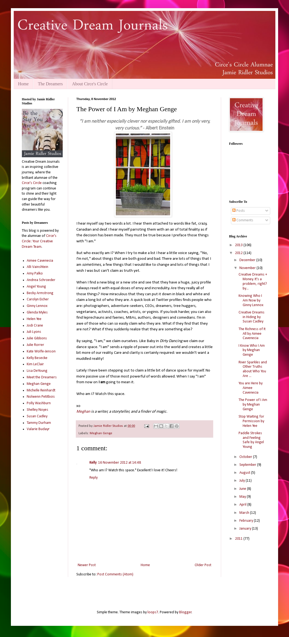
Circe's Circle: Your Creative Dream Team (39, 241)
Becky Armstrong (40, 293)
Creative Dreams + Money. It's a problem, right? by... (253, 281)
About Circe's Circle (90, 83)
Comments (242, 220)
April (243, 505)
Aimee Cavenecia (40, 261)
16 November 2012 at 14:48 (119, 463)
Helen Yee (34, 319)
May (243, 497)
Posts (238, 211)
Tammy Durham (39, 423)
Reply (93, 478)
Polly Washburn (39, 403)
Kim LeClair (35, 364)
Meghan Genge (101, 433)
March (244, 513)
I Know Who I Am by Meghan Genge (252, 350)
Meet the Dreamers (42, 377)
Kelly (93, 463)
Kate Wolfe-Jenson (41, 351)
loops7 (152, 612)
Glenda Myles (37, 312)
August (245, 473)
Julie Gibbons (37, 338)
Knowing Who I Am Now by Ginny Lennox (251, 300)
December (247, 260)
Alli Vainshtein (37, 267)
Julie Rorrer (35, 345)
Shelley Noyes (37, 410)
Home (23, 83)
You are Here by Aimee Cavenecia (251, 388)
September (248, 465)
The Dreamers (50, 83)
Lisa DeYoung (37, 371)
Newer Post (87, 565)
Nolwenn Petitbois (41, 397)
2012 (239, 253)
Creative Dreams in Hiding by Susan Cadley (251, 317)
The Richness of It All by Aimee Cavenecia (252, 333)
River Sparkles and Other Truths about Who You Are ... (253, 369)
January (245, 529)
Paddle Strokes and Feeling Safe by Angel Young (251, 440)
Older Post (203, 565)
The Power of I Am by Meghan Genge (253, 404)
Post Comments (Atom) (115, 574)
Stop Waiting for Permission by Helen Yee (251, 421)
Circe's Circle (32, 183)
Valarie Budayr (38, 429)
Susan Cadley (37, 416)
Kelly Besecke (37, 358)
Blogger (185, 612)
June (243, 489)
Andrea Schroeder (41, 280)
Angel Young (36, 287)
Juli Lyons (34, 332)
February (246, 521)
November (248, 268)
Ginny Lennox (37, 306)
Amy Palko (35, 273)
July (242, 481)
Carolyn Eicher (38, 299)
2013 (239, 245)
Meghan (83, 411)
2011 (239, 539)
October (246, 457)
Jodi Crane (35, 326)
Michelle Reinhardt (41, 390)
